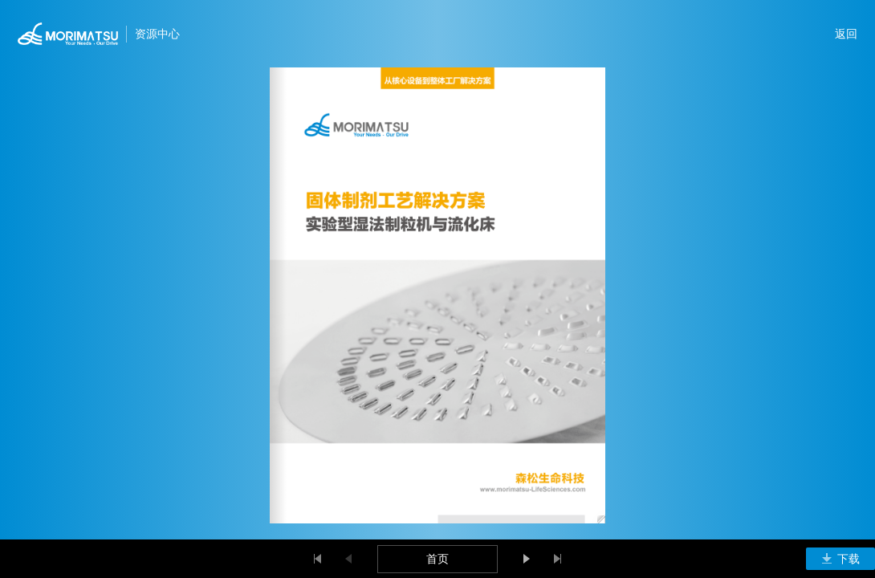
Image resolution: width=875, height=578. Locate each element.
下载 (840, 558)
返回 (846, 33)
